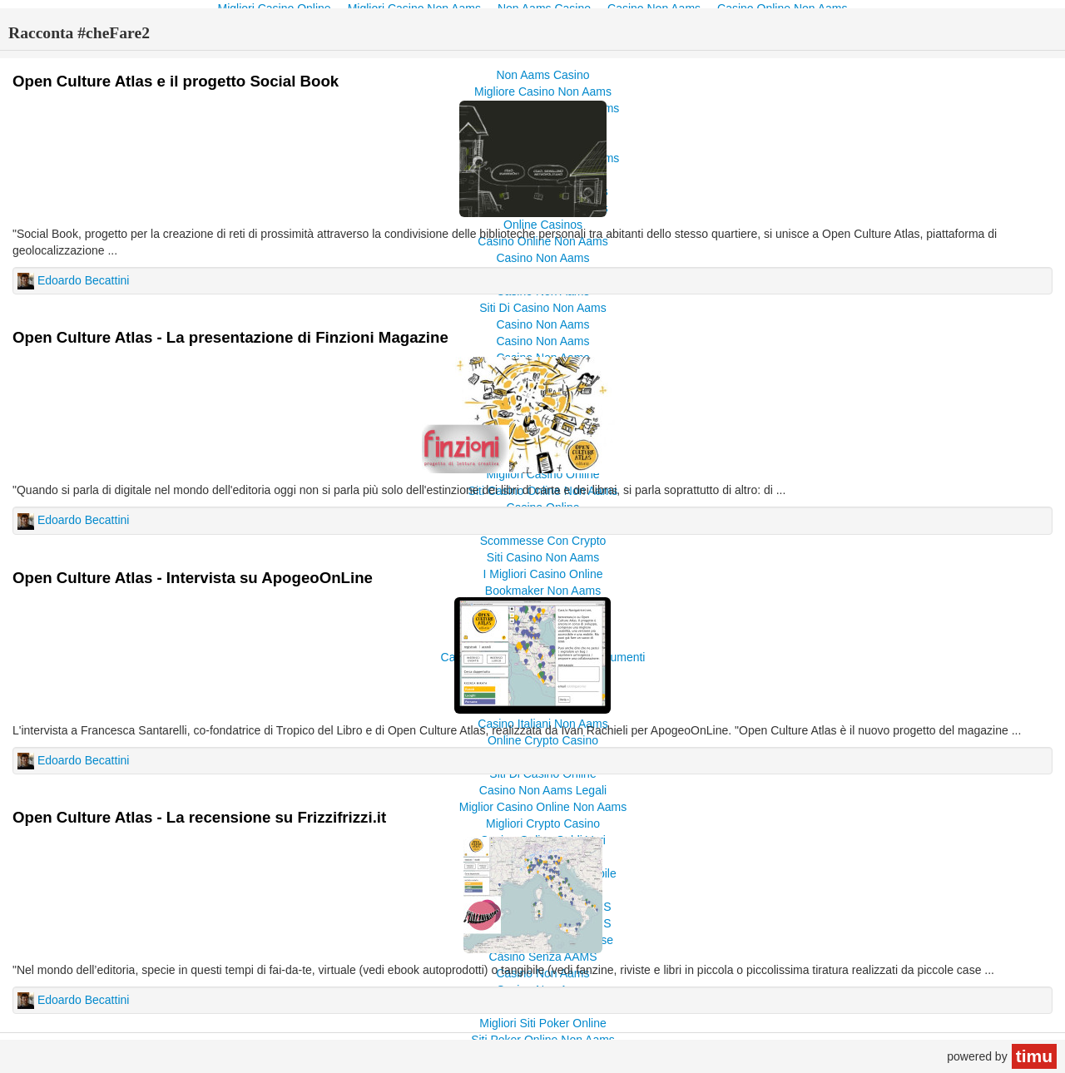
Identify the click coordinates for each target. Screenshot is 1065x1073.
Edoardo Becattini (83, 280)
